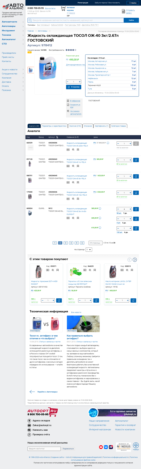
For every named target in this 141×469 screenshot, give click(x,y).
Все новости (76, 312)
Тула (90, 89)
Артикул (53, 137)
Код (28, 137)
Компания (6, 77)
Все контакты (50, 8)
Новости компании (125, 429)
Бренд (41, 137)
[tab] (34, 126)
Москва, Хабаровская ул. (98, 71)
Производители (9, 53)
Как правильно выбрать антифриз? (80, 337)
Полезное (6, 90)
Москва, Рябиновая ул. (97, 64)
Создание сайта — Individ (61, 457)
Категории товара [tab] (118, 126)
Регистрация (83, 3)
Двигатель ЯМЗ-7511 (90, 25)
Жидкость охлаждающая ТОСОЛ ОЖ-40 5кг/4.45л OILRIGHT (77, 211)
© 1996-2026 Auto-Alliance (39, 457)
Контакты (6, 61)
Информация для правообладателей (86, 457)
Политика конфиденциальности (115, 457)
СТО (4, 44)
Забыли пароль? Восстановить (107, 3)
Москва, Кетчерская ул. (97, 61)
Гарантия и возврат (125, 425)
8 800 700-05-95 (38, 414)
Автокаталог (9, 39)
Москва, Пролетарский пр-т (99, 75)
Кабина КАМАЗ (57, 25)
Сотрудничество (9, 73)
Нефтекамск (93, 78)
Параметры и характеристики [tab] (54, 126)
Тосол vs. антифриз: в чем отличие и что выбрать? (44, 337)
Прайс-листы (8, 57)
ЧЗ (29, 52)
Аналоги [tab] (34, 126)
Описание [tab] (88, 126)
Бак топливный (43, 25)
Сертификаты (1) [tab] (101, 126)
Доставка (6, 81)
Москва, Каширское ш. (97, 68)
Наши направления (99, 420)
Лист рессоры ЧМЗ (72, 25)
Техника (6, 35)
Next (135, 260)
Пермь (90, 82)
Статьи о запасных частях (50, 341)
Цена (95, 137)
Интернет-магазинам (100, 429)
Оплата (5, 86)
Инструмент (8, 30)
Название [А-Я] (73, 137)
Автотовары (8, 26)
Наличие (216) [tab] (75, 126)
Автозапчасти (9, 22)
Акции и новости (9, 69)
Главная (31, 31)
